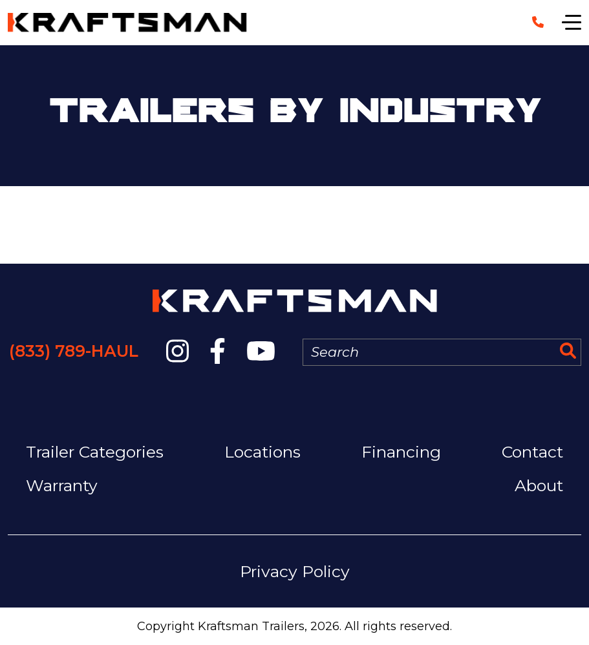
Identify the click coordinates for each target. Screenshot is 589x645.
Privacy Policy (295, 571)
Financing (401, 451)
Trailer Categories (95, 451)
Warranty (62, 485)
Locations (262, 451)
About (539, 485)
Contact (532, 451)
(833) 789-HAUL (73, 351)
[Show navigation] (571, 22)
